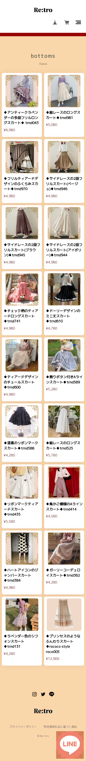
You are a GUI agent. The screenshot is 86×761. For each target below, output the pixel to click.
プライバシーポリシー (23, 726)
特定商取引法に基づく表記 (60, 726)
